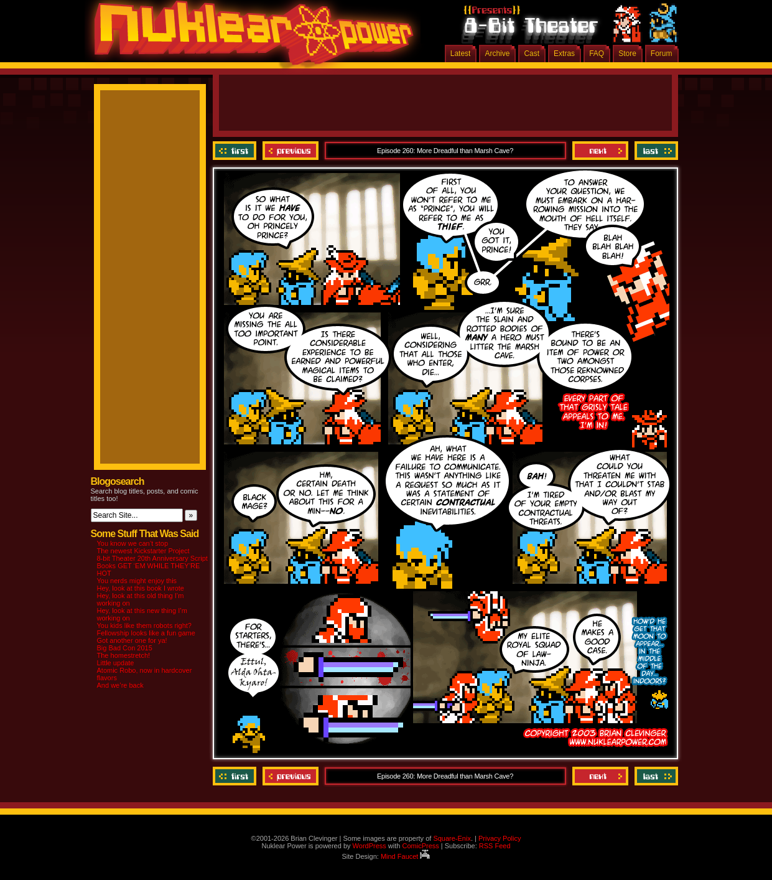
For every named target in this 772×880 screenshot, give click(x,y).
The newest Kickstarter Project (143, 551)
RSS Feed (495, 846)
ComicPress (420, 846)
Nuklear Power (249, 37)
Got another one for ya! (132, 640)
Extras (564, 53)
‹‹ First (236, 150)
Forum (661, 53)
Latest (460, 53)
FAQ (596, 53)
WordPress (369, 846)
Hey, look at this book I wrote (140, 588)
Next (600, 150)
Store (627, 53)
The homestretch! (124, 655)
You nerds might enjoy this (137, 580)
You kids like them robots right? (144, 625)
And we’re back (120, 685)
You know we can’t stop (133, 543)
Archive (497, 53)
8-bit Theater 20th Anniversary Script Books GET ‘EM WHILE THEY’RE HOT (152, 566)
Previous (290, 150)
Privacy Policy (499, 838)
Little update (115, 663)
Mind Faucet (405, 856)
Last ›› (654, 150)
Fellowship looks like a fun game (146, 633)
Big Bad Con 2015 (124, 648)
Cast (531, 53)
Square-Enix (452, 838)
